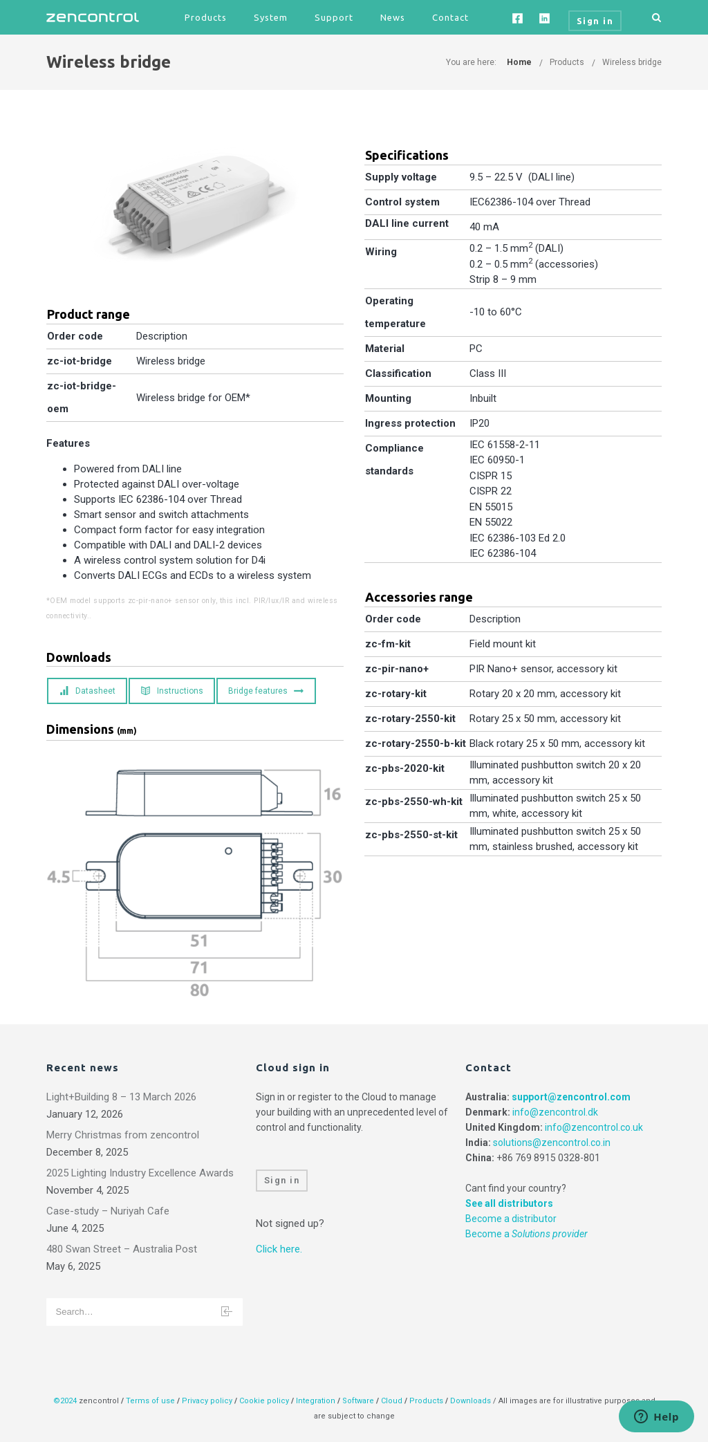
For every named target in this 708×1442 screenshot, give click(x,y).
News (392, 17)
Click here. (279, 1249)
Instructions (172, 691)
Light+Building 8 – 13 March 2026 (121, 1097)
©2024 (65, 1400)
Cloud (392, 1400)
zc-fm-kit (388, 644)
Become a (526, 1233)
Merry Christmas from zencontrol (122, 1135)
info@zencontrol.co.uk (594, 1127)
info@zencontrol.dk (555, 1112)
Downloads (470, 1400)
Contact (450, 17)
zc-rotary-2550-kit (410, 718)
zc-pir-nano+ (397, 669)
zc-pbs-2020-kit (405, 768)
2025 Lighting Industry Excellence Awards (140, 1173)
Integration (315, 1400)
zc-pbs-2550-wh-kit (414, 801)
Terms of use (150, 1400)
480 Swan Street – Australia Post (121, 1249)
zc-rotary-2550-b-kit (415, 743)
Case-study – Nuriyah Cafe (107, 1211)
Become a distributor (511, 1218)
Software (358, 1400)
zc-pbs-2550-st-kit (411, 835)
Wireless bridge (632, 62)
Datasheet (87, 691)
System (271, 17)
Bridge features (266, 691)
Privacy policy (207, 1400)
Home (519, 62)
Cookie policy (264, 1400)
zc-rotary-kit (396, 693)
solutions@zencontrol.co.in (552, 1142)
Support (334, 17)
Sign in (282, 1180)
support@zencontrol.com (571, 1096)
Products (206, 17)
